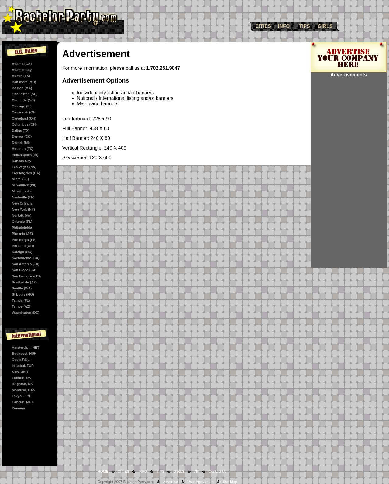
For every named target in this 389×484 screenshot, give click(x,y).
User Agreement (200, 482)
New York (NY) (23, 209)
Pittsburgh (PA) (24, 240)
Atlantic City (22, 70)
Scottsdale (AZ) (24, 282)
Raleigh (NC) (22, 252)
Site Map (230, 482)
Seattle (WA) (22, 288)
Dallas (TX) (20, 130)
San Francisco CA (26, 276)
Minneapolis (22, 191)
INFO (284, 26)
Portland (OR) (23, 246)
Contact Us (217, 471)
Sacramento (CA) (26, 258)
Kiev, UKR (20, 372)
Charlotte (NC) (23, 100)
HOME (103, 471)
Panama (18, 408)
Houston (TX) (22, 149)
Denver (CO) (22, 136)
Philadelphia (22, 227)
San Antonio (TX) (25, 264)
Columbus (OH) (24, 124)
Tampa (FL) (21, 300)
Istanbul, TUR (23, 365)
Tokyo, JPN (21, 396)
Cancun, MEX (22, 402)
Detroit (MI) (21, 142)
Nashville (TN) (23, 197)
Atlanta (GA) (22, 64)
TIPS (304, 26)
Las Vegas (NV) (24, 167)
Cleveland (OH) (24, 118)
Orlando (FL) (22, 221)
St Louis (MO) (23, 294)
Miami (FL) (20, 179)
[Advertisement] (349, 177)
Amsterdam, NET (25, 347)
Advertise (170, 482)
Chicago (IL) (22, 106)
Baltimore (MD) (24, 82)
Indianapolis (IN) (25, 155)
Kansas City (21, 161)
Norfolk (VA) (21, 215)
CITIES (263, 26)
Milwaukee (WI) (24, 185)
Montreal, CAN (23, 390)
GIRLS (325, 26)
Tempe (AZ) (21, 306)
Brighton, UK (22, 384)
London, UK (21, 378)
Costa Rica (20, 359)
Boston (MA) (22, 88)
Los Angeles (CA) (26, 173)
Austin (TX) (21, 76)
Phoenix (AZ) (22, 233)
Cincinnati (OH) (24, 112)
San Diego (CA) (24, 270)
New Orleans (22, 203)
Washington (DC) (25, 312)
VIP (196, 471)
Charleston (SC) (25, 94)
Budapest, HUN (24, 353)
